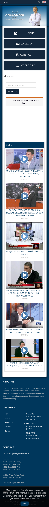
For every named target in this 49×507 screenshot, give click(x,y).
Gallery (24, 44)
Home (7, 414)
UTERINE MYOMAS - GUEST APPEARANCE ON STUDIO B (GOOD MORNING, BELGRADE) (24, 163)
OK (24, 503)
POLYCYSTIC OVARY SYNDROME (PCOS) (34, 426)
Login (5, 2)
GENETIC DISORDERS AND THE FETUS (33, 416)
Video (9, 144)
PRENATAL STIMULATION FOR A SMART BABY (34, 435)
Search (8, 418)
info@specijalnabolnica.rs (18, 454)
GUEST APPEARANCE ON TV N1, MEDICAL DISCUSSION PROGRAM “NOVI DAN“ (24, 318)
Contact (24, 55)
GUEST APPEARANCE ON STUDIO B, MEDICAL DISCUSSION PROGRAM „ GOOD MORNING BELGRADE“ (24, 200)
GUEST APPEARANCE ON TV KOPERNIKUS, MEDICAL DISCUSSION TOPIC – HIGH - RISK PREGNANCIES (24, 279)
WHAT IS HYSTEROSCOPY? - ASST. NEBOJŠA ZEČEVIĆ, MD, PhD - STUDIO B (24, 353)
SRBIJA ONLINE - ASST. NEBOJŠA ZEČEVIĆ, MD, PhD (24, 239)
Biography (24, 33)
